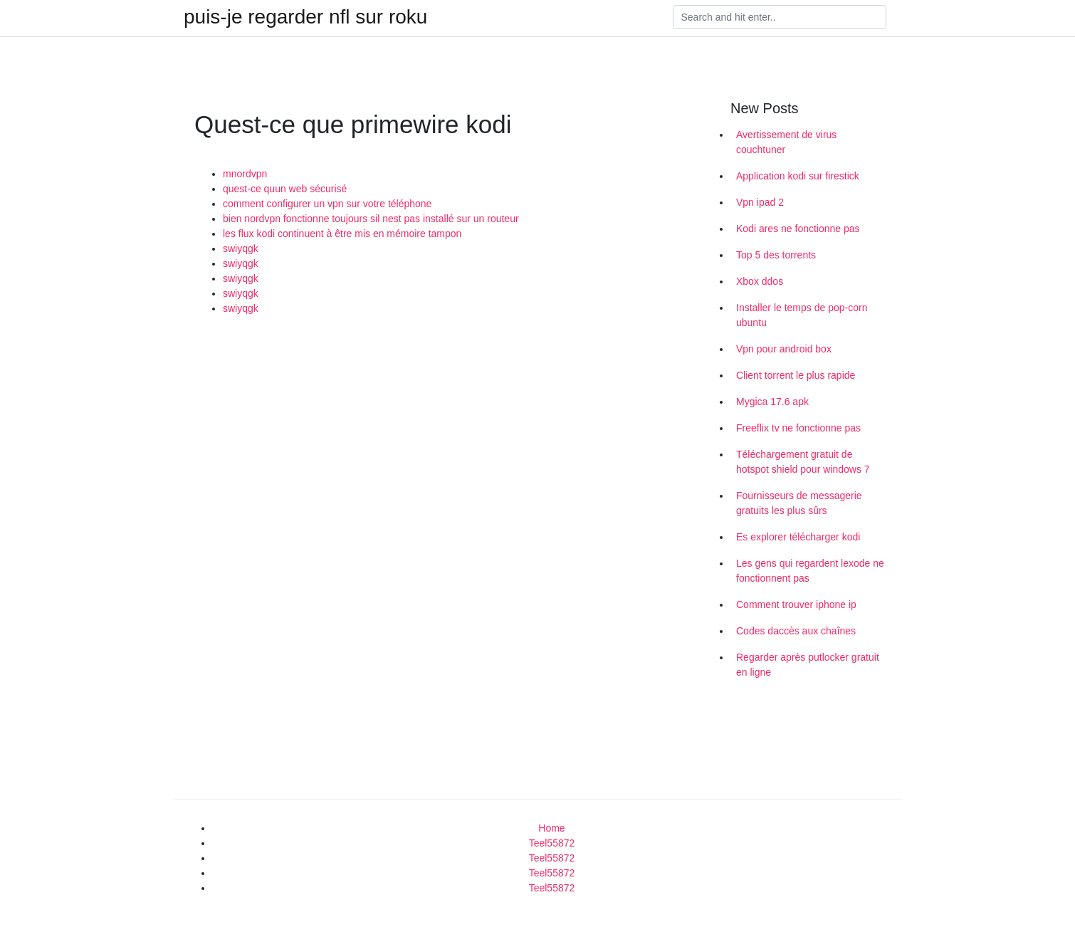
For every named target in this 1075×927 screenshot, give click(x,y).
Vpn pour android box (784, 349)
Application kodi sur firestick (797, 176)
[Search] (779, 17)
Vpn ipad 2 (760, 202)
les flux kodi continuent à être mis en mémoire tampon (342, 233)
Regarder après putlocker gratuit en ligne (807, 664)
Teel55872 (552, 843)
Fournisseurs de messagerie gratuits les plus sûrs (799, 503)
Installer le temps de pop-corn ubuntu (801, 315)
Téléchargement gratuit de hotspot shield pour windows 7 (803, 462)
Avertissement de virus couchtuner (786, 142)
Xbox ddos (759, 281)
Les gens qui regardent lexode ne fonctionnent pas (810, 570)
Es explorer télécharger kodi (798, 537)
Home (551, 828)
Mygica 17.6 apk (772, 401)
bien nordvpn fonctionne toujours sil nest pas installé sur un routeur (371, 218)
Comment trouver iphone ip (796, 604)
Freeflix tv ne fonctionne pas (798, 428)
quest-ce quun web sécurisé (285, 188)
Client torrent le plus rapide (795, 375)
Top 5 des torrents (776, 255)
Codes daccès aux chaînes (796, 631)
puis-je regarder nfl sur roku (305, 17)
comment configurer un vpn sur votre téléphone (327, 203)
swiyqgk (240, 248)
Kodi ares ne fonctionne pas (798, 228)
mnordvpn (245, 173)
